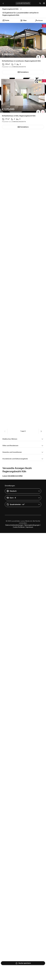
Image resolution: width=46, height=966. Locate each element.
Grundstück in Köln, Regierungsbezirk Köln (17, 622)
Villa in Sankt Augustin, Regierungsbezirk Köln (18, 509)
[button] (44, 3)
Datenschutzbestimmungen (14, 960)
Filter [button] (23, 20)
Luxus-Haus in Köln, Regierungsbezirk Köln (17, 453)
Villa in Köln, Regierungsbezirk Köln (14, 340)
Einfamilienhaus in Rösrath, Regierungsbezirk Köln (20, 566)
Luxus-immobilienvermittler (12, 911)
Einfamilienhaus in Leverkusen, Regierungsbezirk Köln (21, 61)
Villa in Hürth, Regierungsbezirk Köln (15, 283)
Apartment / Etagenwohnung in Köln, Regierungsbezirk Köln (21, 843)
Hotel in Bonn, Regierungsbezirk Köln (15, 170)
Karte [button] (5, 20)
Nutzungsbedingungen (32, 960)
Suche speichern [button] (23, 963)
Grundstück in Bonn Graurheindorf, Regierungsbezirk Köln (23, 676)
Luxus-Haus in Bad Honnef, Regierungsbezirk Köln (20, 396)
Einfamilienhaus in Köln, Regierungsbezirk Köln (19, 116)
